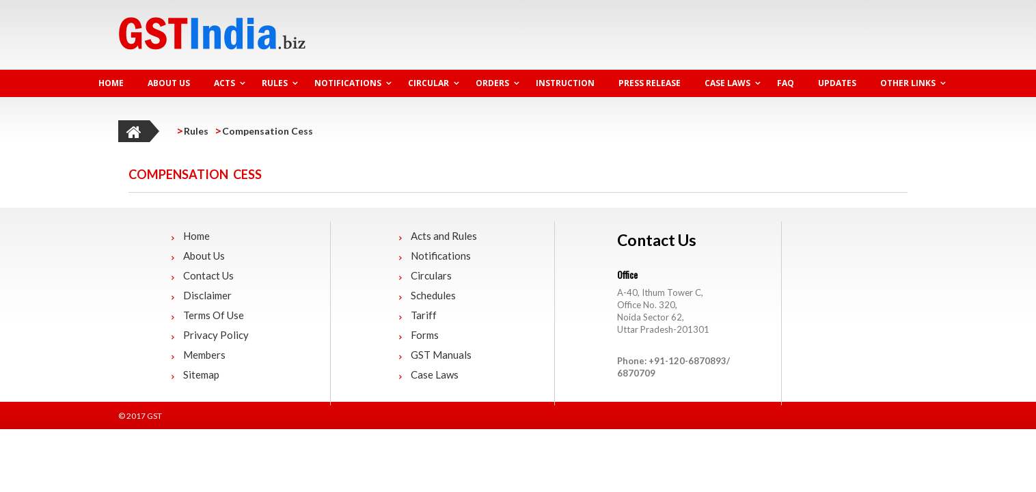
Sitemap (201, 374)
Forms (425, 335)
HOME (111, 83)
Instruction (565, 83)
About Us (169, 83)
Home (196, 236)
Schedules (433, 295)
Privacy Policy (216, 335)
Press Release (649, 83)
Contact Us (208, 275)
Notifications (347, 83)
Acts (224, 83)
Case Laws (727, 83)
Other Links (908, 83)
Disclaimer (207, 295)
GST (154, 416)
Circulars (431, 275)
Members (204, 354)
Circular (428, 83)
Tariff (424, 315)
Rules (275, 83)
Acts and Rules (444, 236)
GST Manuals (441, 354)
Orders (492, 83)
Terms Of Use (213, 315)
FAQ (785, 83)
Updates (837, 83)
